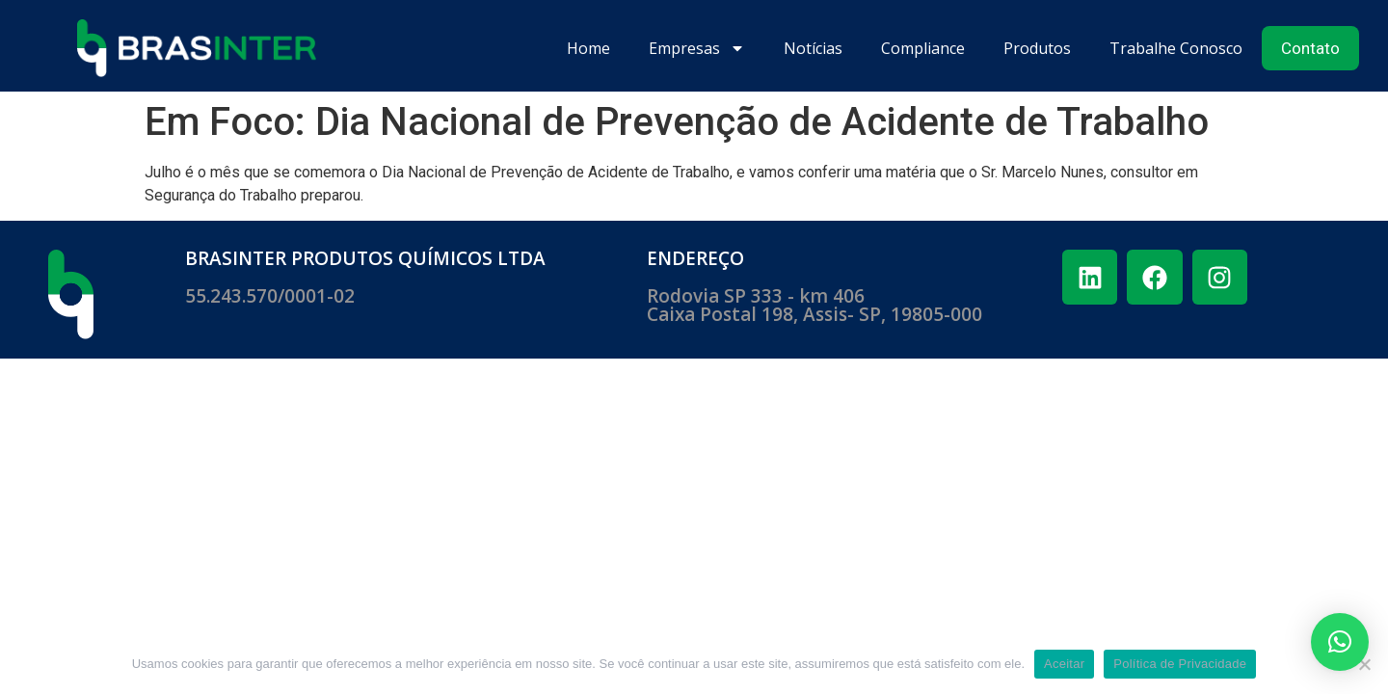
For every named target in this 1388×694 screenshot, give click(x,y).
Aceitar (1064, 663)
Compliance (923, 48)
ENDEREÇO (695, 258)
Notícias (813, 48)
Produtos (1037, 48)
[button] (1340, 642)
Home (588, 48)
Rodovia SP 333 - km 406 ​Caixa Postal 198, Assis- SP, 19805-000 (814, 305)
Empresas (697, 48)
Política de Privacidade (1179, 663)
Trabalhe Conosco (1175, 48)
